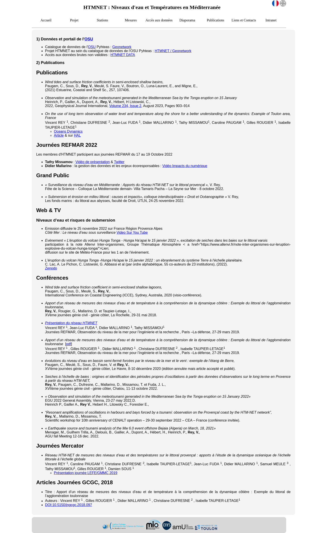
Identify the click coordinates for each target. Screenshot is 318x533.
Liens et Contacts (243, 20)
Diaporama (187, 20)
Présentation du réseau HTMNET (71, 323)
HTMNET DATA (122, 55)
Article (59, 135)
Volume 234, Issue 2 (125, 106)
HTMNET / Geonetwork (173, 51)
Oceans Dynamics (68, 131)
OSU (88, 39)
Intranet (270, 20)
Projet (74, 20)
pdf (68, 344)
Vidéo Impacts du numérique (184, 166)
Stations (102, 20)
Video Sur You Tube (132, 232)
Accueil (45, 20)
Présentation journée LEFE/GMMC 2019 (85, 473)
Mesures (131, 20)
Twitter (119, 162)
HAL (77, 135)
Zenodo (51, 268)
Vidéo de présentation (93, 162)
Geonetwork (121, 47)
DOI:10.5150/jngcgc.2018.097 (68, 505)
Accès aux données (159, 20)
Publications (215, 20)
